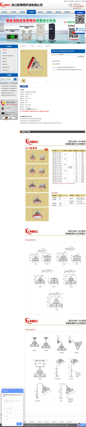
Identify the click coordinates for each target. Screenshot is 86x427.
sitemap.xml (78, 1)
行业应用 (40, 12)
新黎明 (29, 109)
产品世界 (31, 12)
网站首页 (4, 12)
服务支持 (58, 12)
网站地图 (71, 1)
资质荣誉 (22, 12)
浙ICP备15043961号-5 (53, 425)
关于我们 (13, 12)
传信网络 (67, 425)
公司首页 (32, 46)
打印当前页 (56, 61)
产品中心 (40, 46)
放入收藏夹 (56, 64)
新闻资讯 (49, 12)
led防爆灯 (61, 54)
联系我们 (66, 1)
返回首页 (84, 1)
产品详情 (24, 86)
